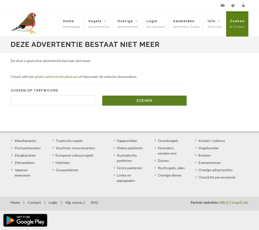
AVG (94, 202)
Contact (34, 202)
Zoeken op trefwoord (34, 90)
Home (15, 202)
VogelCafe (240, 202)
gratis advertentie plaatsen (56, 76)
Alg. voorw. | (75, 202)
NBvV (224, 202)
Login (53, 202)
